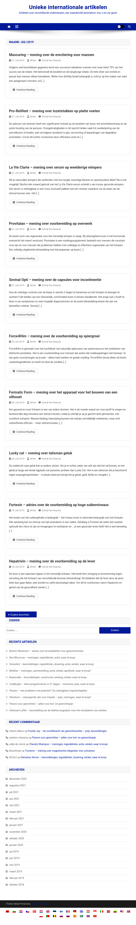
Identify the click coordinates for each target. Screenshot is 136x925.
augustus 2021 (17, 785)
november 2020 (18, 831)
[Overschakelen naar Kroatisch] (21, 911)
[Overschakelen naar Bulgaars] (14, 911)
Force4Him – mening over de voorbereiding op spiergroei (54, 336)
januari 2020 (16, 845)
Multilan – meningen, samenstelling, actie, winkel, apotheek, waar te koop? (50, 670)
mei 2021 (14, 805)
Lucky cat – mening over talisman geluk (40, 453)
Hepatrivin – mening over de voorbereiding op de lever (52, 561)
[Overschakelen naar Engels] (47, 911)
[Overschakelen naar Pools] (41, 916)
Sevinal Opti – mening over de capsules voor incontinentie (55, 280)
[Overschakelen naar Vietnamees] (95, 916)
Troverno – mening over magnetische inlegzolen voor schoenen (60, 750)
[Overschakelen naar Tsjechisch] (27, 911)
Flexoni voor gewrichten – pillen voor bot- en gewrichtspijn (41, 703)
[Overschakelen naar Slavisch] (61, 916)
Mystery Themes (39, 904)
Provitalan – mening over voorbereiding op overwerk (50, 223)
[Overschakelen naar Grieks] (81, 911)
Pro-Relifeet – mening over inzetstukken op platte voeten (54, 111)
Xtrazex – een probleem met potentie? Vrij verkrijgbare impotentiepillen (48, 690)
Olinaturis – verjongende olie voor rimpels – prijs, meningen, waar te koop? (50, 697)
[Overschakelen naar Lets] (108, 911)
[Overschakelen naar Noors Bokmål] (128, 911)
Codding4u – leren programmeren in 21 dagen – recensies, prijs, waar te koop (52, 684)
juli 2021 (14, 792)
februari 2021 (16, 818)
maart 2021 (15, 811)
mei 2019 (14, 864)
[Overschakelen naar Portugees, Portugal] (47, 916)
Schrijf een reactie (51, 60)
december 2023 (18, 778)
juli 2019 (14, 851)
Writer (33, 60)
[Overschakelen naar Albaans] (7, 911)
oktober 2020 (16, 838)
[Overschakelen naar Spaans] (74, 916)
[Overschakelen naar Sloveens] (68, 916)
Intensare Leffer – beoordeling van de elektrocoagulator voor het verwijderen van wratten (58, 710)
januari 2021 (16, 825)
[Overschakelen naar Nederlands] (41, 911)
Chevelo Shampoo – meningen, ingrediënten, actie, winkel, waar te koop (68, 744)
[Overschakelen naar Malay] (121, 911)
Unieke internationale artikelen (68, 7)
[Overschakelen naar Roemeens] (54, 916)
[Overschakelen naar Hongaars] (88, 911)
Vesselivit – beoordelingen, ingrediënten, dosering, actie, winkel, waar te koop (51, 664)
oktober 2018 (16, 884)
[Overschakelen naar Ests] (54, 911)
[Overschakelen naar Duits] (74, 911)
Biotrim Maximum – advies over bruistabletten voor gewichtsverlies (46, 651)
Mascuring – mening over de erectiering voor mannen (51, 55)
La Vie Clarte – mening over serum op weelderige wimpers (55, 167)
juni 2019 (14, 858)
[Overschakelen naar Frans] (68, 911)
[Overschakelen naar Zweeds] (81, 916)
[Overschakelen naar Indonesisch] (95, 911)
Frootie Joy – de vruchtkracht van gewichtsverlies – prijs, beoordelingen (67, 731)
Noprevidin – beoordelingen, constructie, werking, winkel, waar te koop (47, 677)
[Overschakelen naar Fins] (61, 911)
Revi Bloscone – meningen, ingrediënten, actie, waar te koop (42, 657)
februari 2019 (16, 878)
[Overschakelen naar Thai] (88, 916)
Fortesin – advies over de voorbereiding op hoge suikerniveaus (59, 505)
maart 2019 (15, 871)
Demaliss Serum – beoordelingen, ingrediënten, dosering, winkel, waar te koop (63, 757)
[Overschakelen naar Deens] (34, 911)
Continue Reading (24, 89)
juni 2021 (14, 798)
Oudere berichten (19, 614)
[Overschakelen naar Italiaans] (101, 911)
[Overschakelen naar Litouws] (115, 911)
